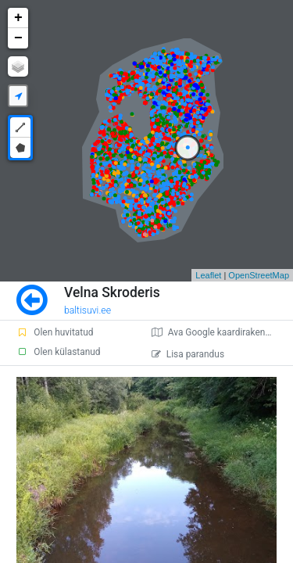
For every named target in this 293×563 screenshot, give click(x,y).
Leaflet (208, 275)
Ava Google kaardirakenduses (221, 332)
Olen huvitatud (54, 332)
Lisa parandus (188, 354)
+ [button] (18, 18)
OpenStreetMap (258, 275)
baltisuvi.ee (87, 310)
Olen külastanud (58, 351)
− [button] (18, 38)
